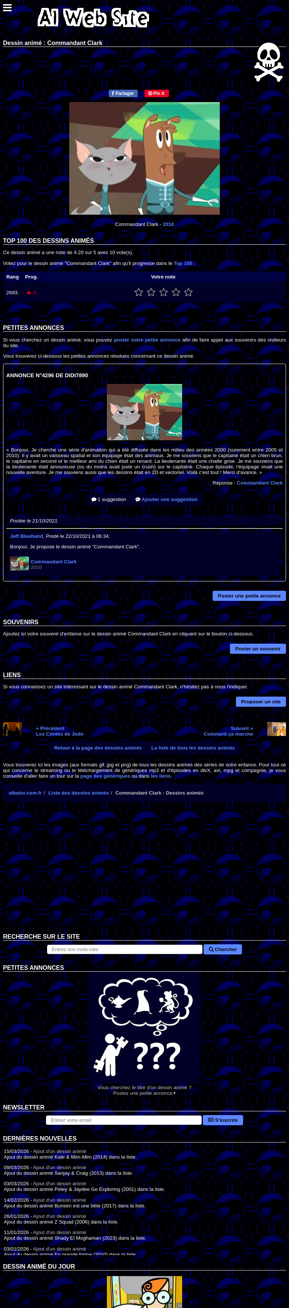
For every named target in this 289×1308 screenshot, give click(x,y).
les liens (161, 776)
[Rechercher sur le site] (125, 949)
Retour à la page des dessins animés (98, 748)
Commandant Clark (260, 483)
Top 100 (183, 263)
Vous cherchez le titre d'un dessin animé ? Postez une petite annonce (144, 1034)
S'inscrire (223, 1120)
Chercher (223, 949)
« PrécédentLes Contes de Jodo (60, 731)
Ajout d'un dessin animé (59, 1151)
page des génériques (106, 776)
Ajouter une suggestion (166, 499)
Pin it (156, 93)
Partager (123, 93)
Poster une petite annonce (249, 596)
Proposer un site (261, 701)
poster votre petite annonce (147, 340)
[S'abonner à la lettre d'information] (124, 1120)
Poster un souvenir (258, 649)
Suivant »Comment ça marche (228, 731)
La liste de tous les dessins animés (193, 748)
